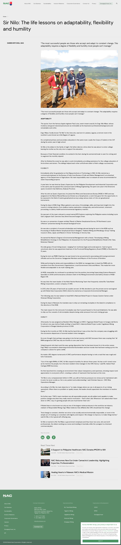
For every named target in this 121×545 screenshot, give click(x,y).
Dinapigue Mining (69, 522)
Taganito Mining (68, 511)
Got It (100, 541)
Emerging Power (98, 514)
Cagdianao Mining (69, 514)
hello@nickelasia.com (40, 521)
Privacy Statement (108, 531)
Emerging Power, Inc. (106, 3)
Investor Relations (59, 3)
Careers (6, 522)
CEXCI (95, 507)
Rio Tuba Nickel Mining (70, 507)
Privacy (94, 3)
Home (4, 16)
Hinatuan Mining (68, 518)
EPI (5, 533)
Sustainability (47, 3)
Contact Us (86, 3)
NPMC (95, 511)
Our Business (37, 3)
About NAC (27, 3)
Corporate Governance (73, 3)
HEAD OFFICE (37, 508)
